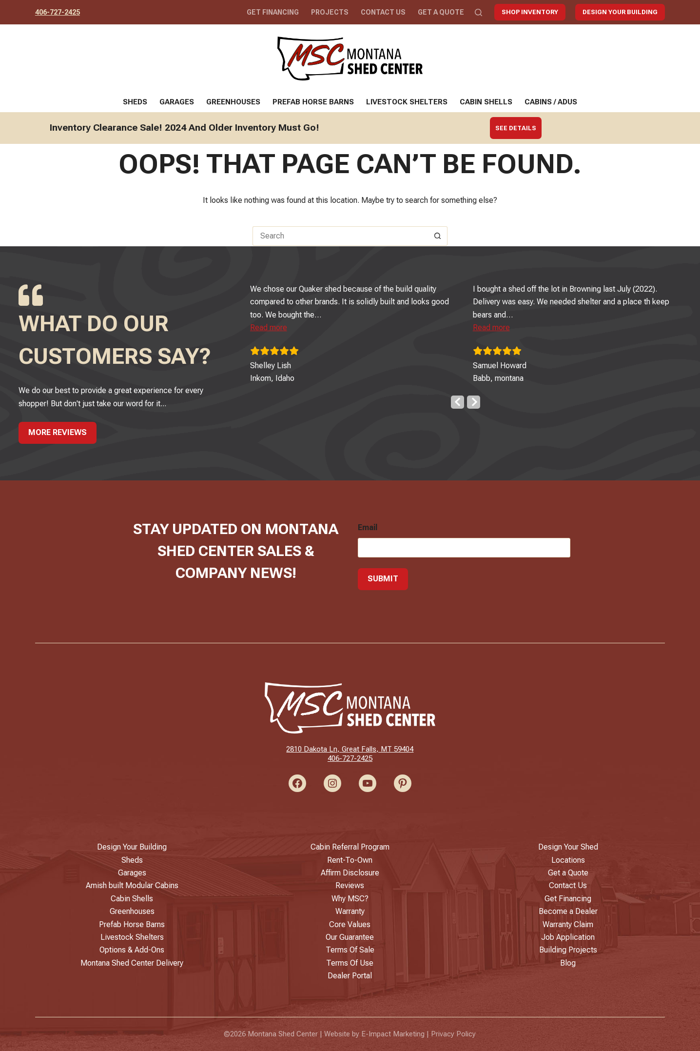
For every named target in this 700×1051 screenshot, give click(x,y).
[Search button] (437, 236)
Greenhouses (233, 102)
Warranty (350, 911)
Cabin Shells (486, 102)
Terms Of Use (349, 963)
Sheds (135, 102)
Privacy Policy (453, 1034)
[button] (285, 327)
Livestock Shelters (406, 102)
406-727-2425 (57, 12)
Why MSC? (350, 898)
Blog (568, 963)
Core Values (349, 924)
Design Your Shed (568, 847)
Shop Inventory (530, 12)
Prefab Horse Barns (313, 102)
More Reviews (57, 431)
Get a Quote (441, 12)
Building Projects (568, 949)
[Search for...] (340, 236)
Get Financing (273, 12)
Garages (176, 102)
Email (367, 527)
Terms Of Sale (350, 949)
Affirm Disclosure (350, 872)
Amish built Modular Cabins (132, 885)
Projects (330, 12)
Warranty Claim (568, 924)
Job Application (568, 937)
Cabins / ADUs (551, 102)
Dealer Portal (350, 975)
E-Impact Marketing (393, 1034)
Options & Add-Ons (131, 949)
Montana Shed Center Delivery (131, 963)
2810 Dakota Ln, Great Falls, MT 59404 (349, 749)
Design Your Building (620, 12)
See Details (515, 128)
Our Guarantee (350, 937)
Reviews (349, 885)
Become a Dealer (568, 911)
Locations (568, 860)
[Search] (478, 12)
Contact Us (383, 12)
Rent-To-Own (349, 860)
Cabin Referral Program (350, 847)
